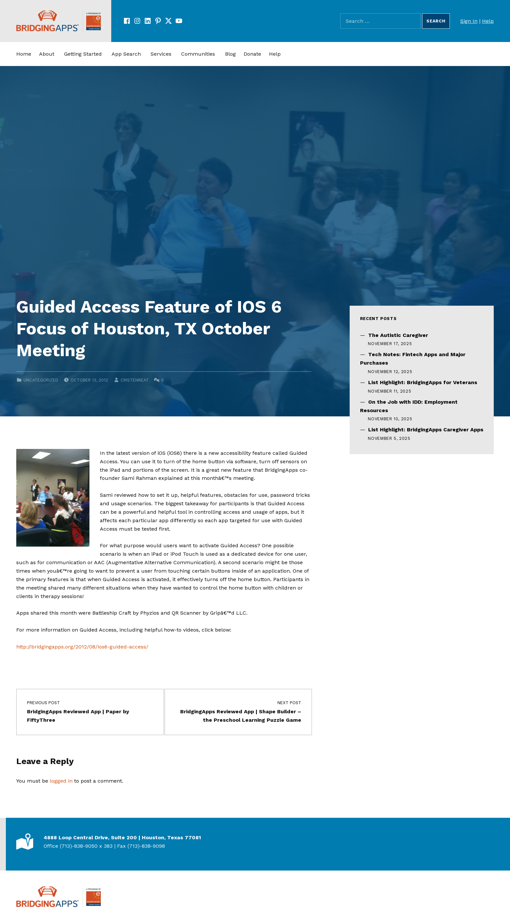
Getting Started (83, 54)
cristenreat (135, 380)
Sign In (468, 21)
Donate (252, 54)
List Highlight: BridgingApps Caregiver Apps (425, 429)
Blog (230, 54)
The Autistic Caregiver (398, 335)
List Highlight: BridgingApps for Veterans (422, 382)
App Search (126, 54)
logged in (61, 781)
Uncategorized (40, 380)
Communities (198, 54)
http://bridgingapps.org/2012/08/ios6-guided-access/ (82, 647)
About (46, 54)
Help (488, 21)
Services (161, 54)
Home (23, 54)
